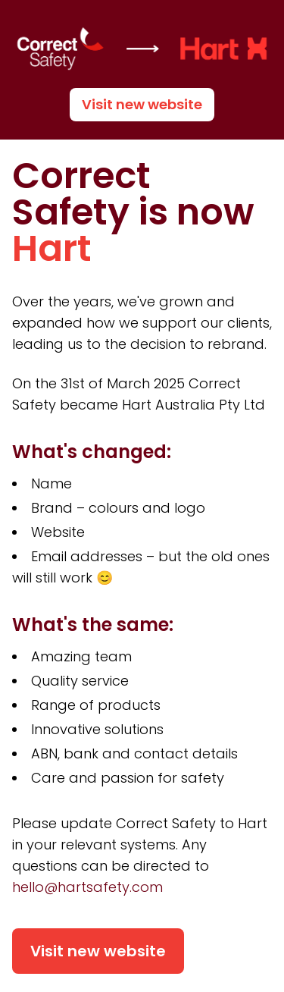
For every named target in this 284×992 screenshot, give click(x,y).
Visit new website (142, 104)
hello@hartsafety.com (87, 886)
